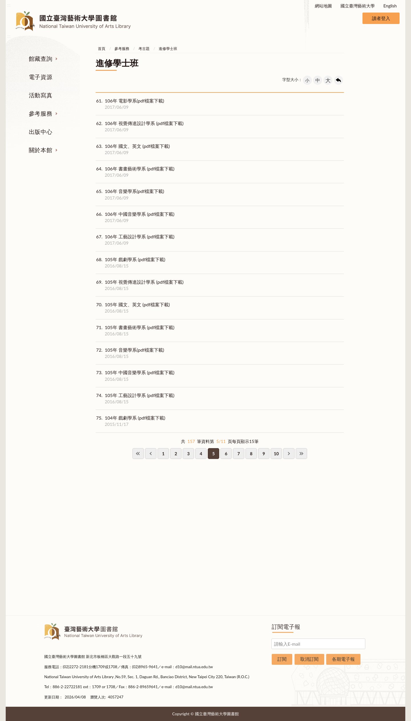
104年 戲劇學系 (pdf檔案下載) (130, 421)
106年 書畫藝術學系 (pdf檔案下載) (135, 171)
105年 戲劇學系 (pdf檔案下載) (130, 262)
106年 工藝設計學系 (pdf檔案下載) (135, 239)
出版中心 (40, 131)
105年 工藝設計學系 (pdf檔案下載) (135, 398)
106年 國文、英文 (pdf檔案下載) (133, 149)
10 (276, 453)
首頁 (101, 48)
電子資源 (40, 76)
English (390, 5)
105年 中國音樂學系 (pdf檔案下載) (135, 375)
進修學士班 (168, 48)
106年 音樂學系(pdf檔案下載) (130, 194)
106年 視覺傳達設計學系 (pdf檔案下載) (140, 126)
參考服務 (40, 113)
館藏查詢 (40, 58)
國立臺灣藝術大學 (358, 5)
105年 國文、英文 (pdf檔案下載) (133, 307)
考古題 (144, 48)
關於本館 (40, 149)
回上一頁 (338, 80)
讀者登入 (381, 18)
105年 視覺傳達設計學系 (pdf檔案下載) (140, 285)
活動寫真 (40, 95)
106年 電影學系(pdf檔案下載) (130, 103)
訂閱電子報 (286, 626)
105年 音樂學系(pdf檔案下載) (130, 353)
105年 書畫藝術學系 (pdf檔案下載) (135, 330)
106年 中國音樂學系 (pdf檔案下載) (135, 217)
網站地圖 (323, 5)
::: (9, 4)
